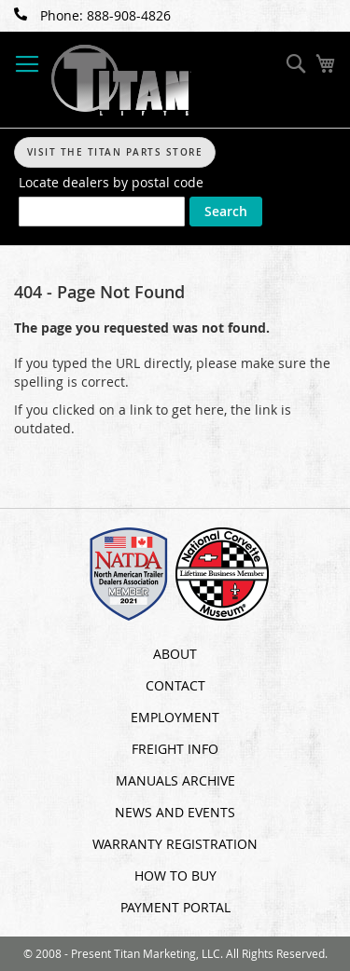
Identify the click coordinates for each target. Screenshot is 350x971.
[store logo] (121, 80)
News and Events (175, 812)
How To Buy (175, 875)
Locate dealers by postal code (111, 182)
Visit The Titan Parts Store (115, 152)
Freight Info (175, 749)
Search (225, 211)
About (175, 654)
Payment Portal (175, 907)
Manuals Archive (175, 780)
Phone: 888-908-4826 (92, 15)
